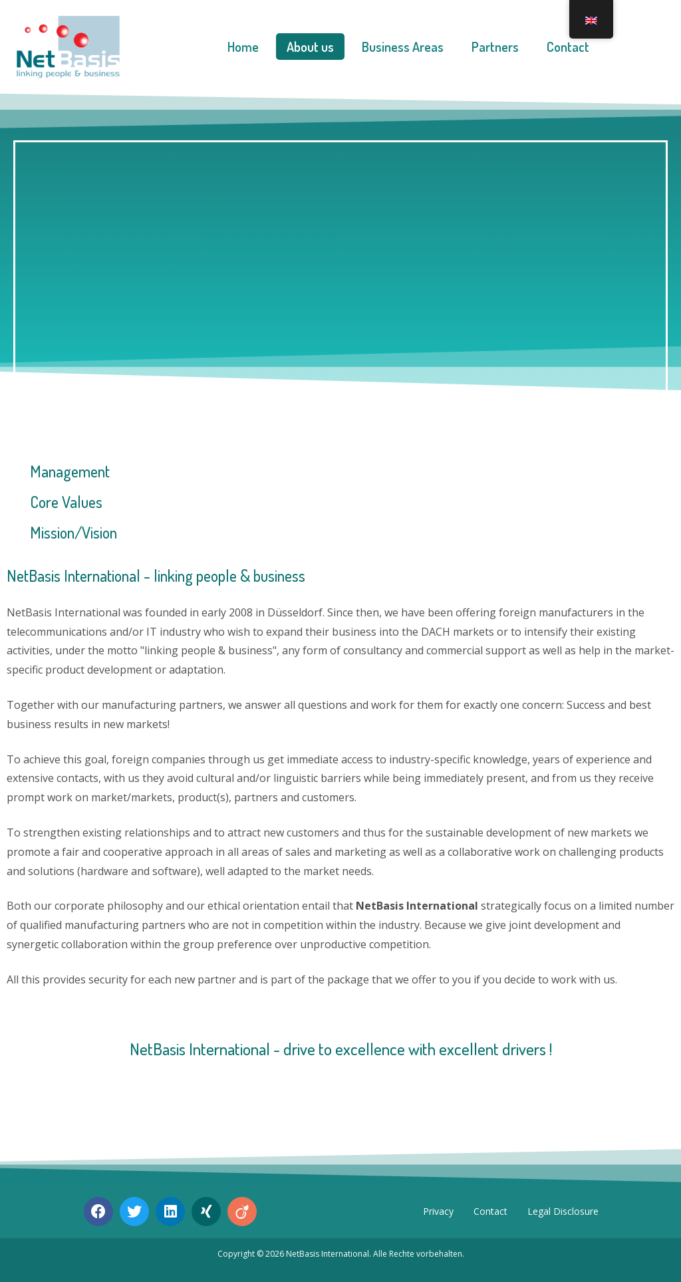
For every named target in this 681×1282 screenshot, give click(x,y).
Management (70, 471)
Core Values (66, 501)
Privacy (438, 1211)
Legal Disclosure (563, 1211)
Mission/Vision (73, 532)
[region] (340, 267)
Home (243, 46)
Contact (568, 46)
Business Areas (403, 46)
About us (310, 46)
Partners (495, 46)
